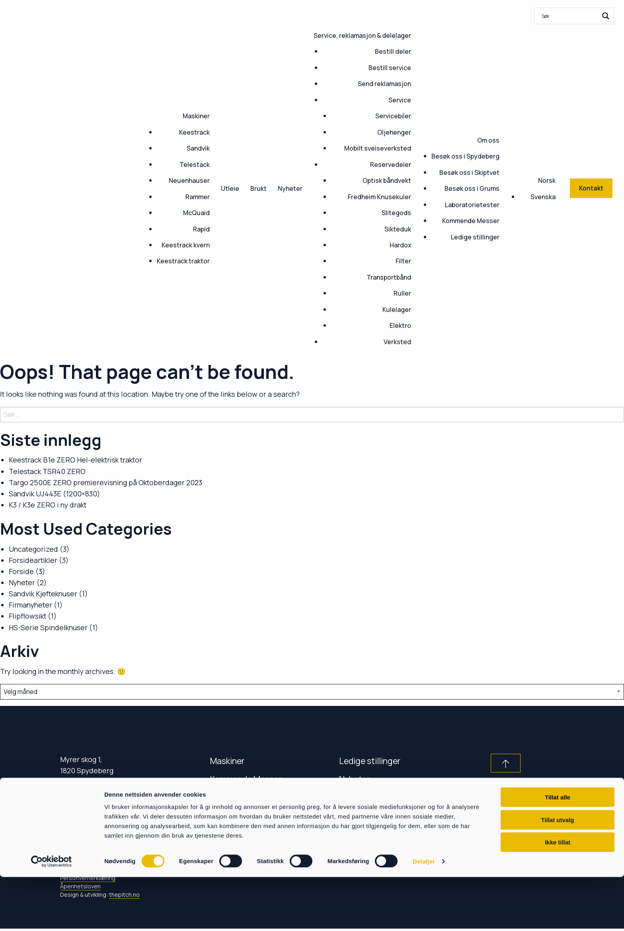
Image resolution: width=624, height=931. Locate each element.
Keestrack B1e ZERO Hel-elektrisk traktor (75, 460)
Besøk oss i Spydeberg (465, 156)
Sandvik (198, 148)
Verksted (397, 341)
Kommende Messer (470, 220)
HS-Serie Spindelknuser (48, 627)
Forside (21, 571)
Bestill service (390, 67)
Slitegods (396, 212)
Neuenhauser (189, 180)
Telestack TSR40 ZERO (47, 471)
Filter (403, 261)
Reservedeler (390, 164)
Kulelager (396, 309)
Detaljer (424, 915)
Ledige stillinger (475, 237)
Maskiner (196, 116)
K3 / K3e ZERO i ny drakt (47, 505)
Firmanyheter (30, 605)
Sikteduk (397, 229)
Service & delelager (246, 815)
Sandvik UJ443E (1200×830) (54, 493)
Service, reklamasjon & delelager (362, 35)
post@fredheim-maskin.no (116, 810)
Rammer (197, 196)
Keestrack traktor (183, 261)
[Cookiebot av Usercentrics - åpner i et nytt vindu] (51, 915)
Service (399, 100)
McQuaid (196, 212)
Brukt (258, 188)
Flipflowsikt (27, 616)
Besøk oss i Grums (472, 188)
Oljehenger (394, 132)
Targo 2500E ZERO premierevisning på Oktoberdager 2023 (105, 482)
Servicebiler (393, 116)
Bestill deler (393, 51)
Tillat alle (557, 851)
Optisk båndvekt (387, 180)
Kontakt (225, 797)
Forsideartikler (33, 560)
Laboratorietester (472, 204)
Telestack (194, 164)
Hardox (400, 245)
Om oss (488, 140)
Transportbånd (389, 277)
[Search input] (569, 16)
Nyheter (290, 188)
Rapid (201, 229)
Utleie (230, 188)
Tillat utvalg (557, 873)
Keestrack (194, 132)
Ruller (402, 293)
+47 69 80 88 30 (91, 800)
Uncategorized (33, 549)
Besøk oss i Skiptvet (469, 172)
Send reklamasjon (384, 83)
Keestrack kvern (186, 245)
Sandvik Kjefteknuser (43, 593)
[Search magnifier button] (605, 16)
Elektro (400, 325)
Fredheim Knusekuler (379, 196)
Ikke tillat (557, 896)
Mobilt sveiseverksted (377, 148)
